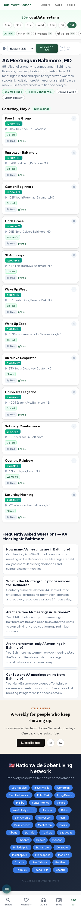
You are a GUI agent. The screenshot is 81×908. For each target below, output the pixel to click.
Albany (13, 834)
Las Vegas (66, 834)
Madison (63, 856)
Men (24, 33)
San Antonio (22, 819)
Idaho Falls (41, 871)
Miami (62, 819)
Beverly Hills (41, 789)
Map (11, 142)
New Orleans (40, 864)
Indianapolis (20, 856)
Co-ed (66, 33)
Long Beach (64, 797)
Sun (7, 25)
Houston (47, 811)
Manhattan (45, 826)
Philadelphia (20, 849)
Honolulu (21, 871)
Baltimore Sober (17, 5)
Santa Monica (40, 804)
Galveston (44, 819)
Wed (41, 25)
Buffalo (30, 834)
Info (22, 142)
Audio (58, 4)
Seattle (60, 871)
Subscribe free (30, 744)
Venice (61, 804)
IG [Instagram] (60, 744)
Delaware (62, 849)
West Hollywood (23, 811)
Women (43, 33)
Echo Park (43, 797)
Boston (57, 841)
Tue (29, 25)
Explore (45, 4)
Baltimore (42, 849)
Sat (72, 25)
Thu (52, 25)
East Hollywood (19, 797)
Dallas (65, 811)
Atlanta (19, 864)
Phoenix (24, 841)
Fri (62, 25)
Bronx (63, 826)
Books (71, 4)
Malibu (20, 804)
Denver (40, 841)
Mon (18, 25)
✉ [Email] (50, 744)
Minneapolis (42, 856)
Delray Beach (22, 826)
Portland (60, 864)
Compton (63, 789)
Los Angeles (19, 789)
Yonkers (47, 834)
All (8, 33)
